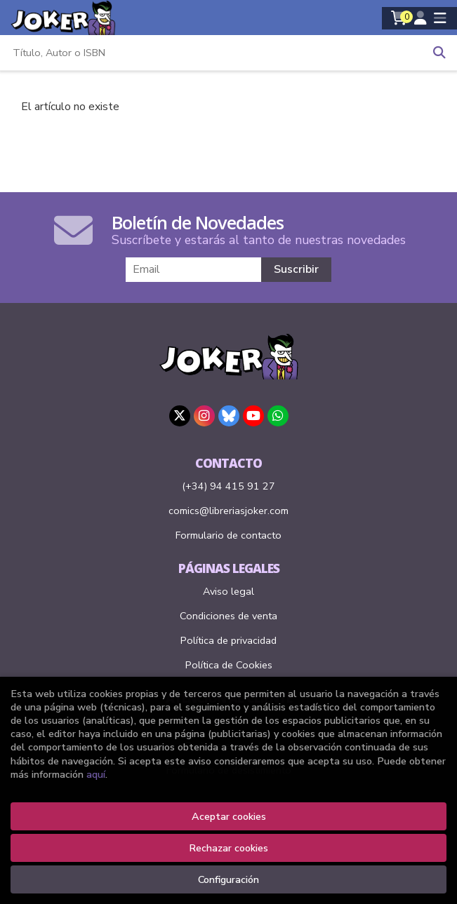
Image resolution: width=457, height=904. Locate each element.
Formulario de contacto (228, 535)
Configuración (228, 879)
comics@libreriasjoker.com (228, 511)
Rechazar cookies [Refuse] (228, 848)
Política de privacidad (228, 640)
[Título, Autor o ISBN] (211, 52)
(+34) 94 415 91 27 (228, 486)
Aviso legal (228, 591)
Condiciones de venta (228, 616)
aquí (95, 774)
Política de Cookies (228, 665)
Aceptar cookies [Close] (229, 816)
